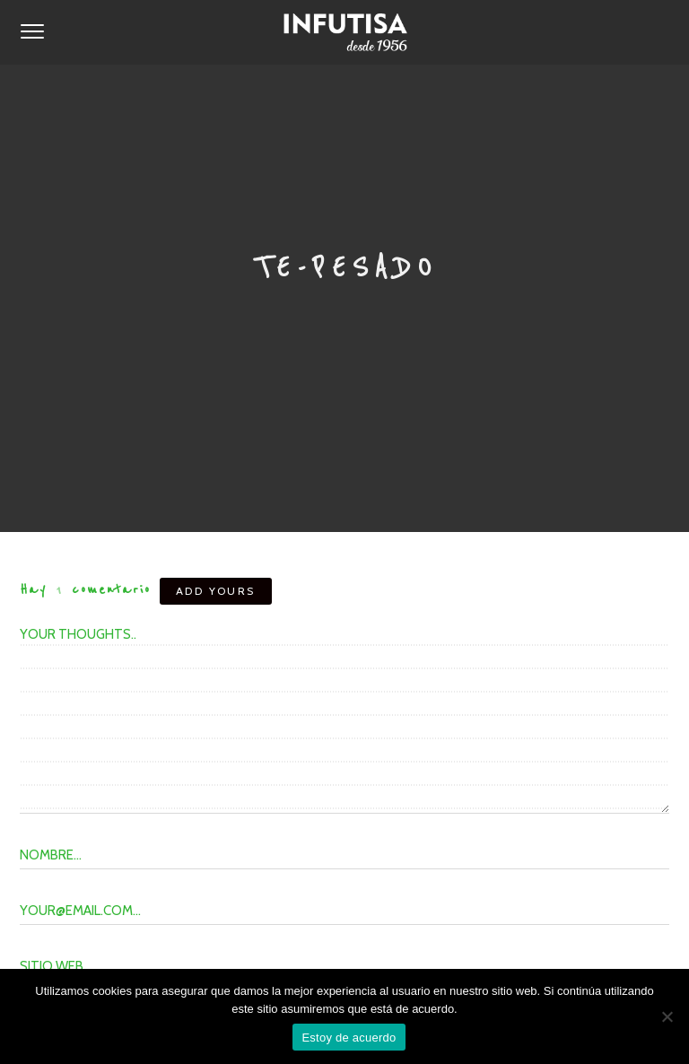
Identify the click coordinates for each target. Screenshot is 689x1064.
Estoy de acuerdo (348, 1037)
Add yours (216, 590)
